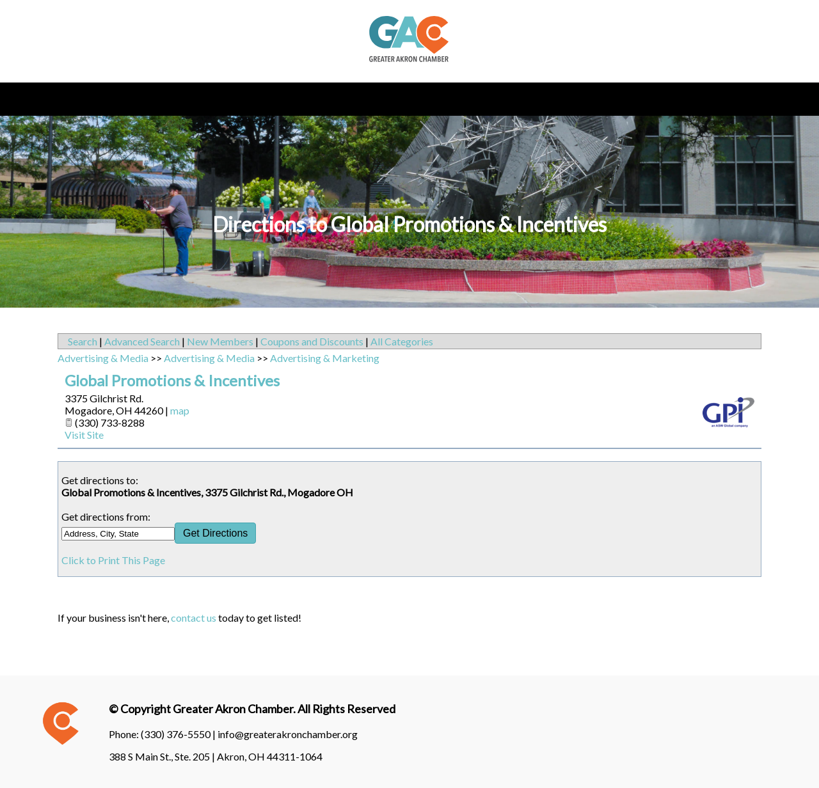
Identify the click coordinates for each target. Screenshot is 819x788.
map (179, 410)
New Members (220, 341)
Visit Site (84, 435)
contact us (193, 617)
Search (82, 341)
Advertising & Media (103, 358)
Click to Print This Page (113, 560)
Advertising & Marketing (324, 358)
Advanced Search (142, 341)
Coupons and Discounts (311, 341)
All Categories (401, 341)
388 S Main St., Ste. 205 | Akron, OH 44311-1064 (215, 756)
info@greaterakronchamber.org (288, 734)
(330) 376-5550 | (179, 734)
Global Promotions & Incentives (172, 380)
